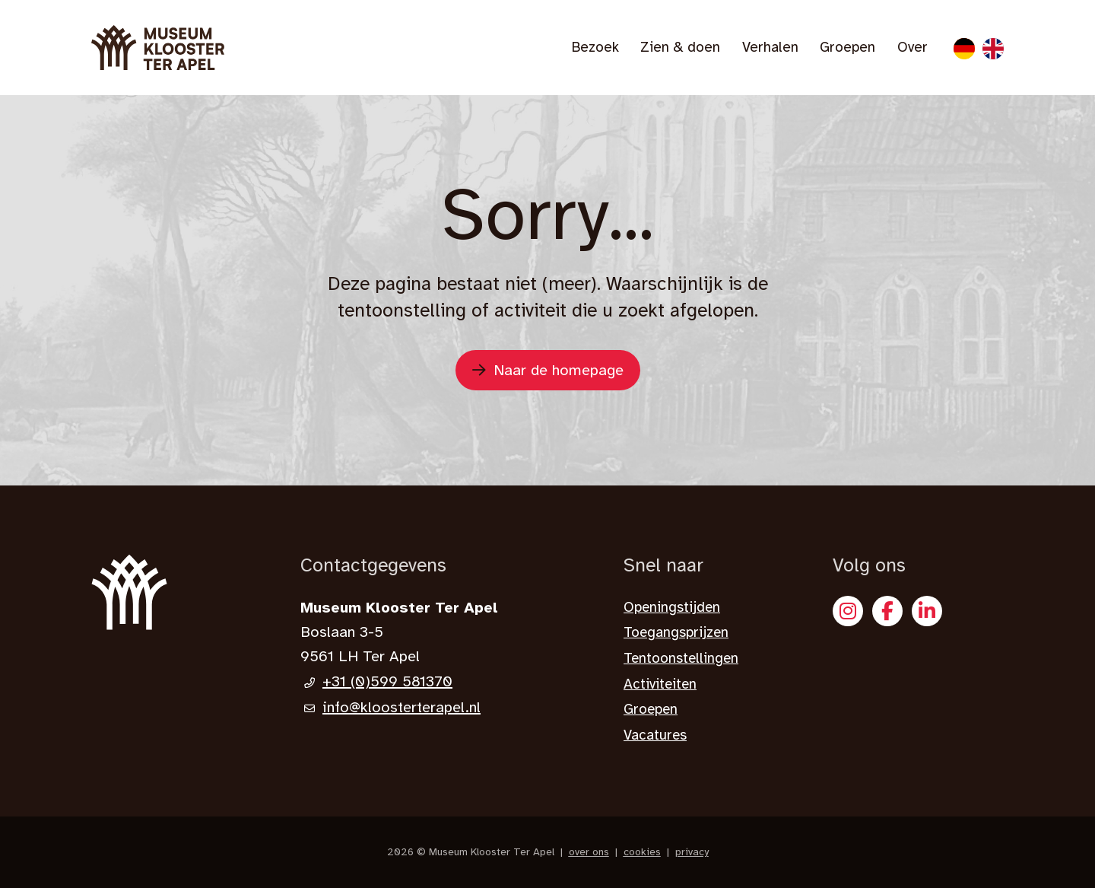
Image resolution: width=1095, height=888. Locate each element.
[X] (927, 611)
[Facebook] (887, 611)
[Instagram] (848, 611)
